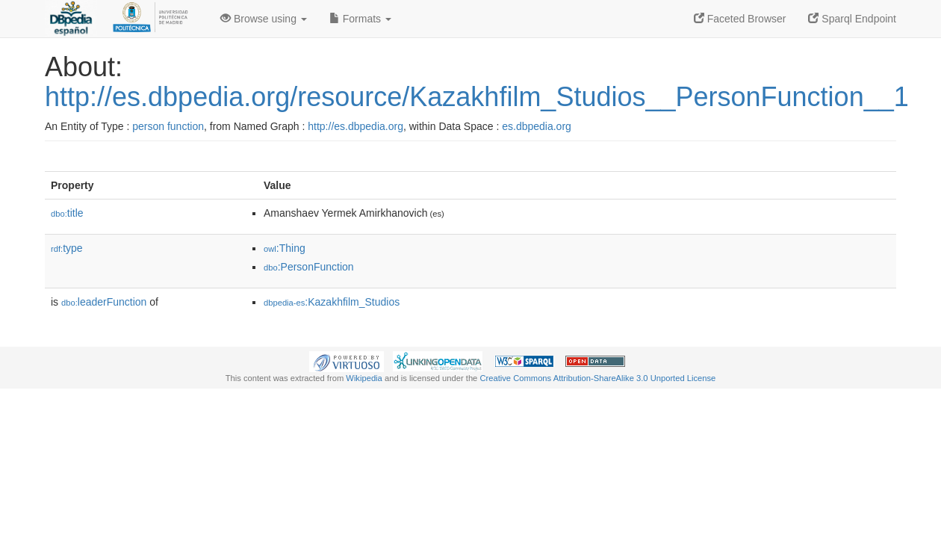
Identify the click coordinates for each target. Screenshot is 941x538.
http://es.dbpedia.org (355, 126)
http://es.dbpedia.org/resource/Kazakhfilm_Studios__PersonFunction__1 (477, 96)
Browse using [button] (263, 19)
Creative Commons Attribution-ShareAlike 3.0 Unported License (597, 378)
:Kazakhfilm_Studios (332, 302)
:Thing (284, 248)
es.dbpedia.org (536, 126)
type (67, 248)
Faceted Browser (740, 19)
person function (168, 126)
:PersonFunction (309, 267)
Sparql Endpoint (852, 19)
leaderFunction (103, 302)
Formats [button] (360, 19)
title (67, 213)
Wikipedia (364, 378)
